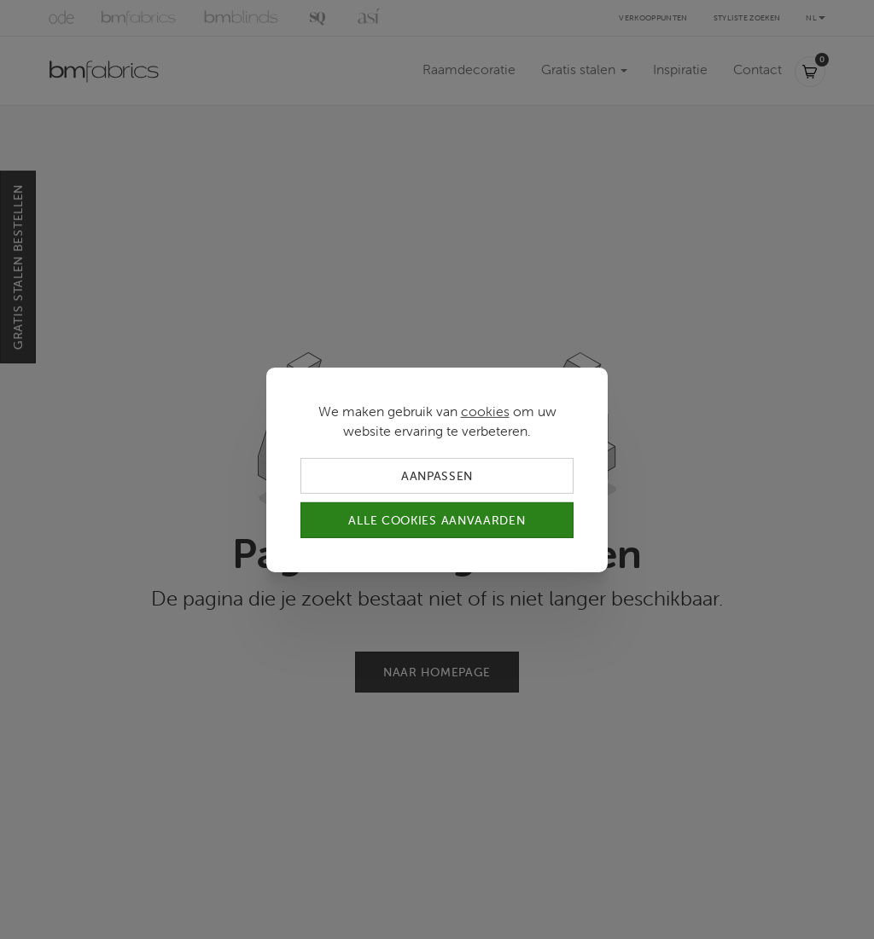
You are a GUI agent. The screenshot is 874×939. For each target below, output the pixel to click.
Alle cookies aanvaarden (436, 520)
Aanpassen (437, 475)
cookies (485, 410)
